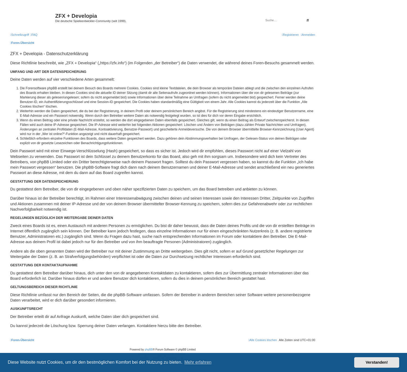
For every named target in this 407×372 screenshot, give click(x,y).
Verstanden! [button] (377, 362)
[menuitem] (33, 34)
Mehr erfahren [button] (197, 362)
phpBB (149, 349)
